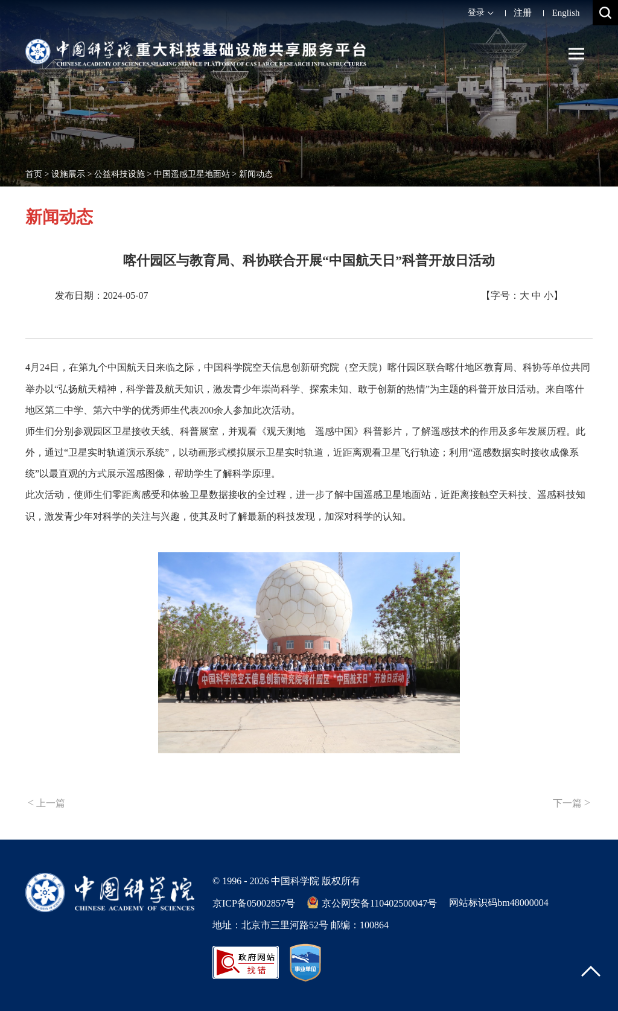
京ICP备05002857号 (253, 903)
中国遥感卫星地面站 (192, 174)
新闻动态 (256, 174)
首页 (33, 174)
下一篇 (571, 803)
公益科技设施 (119, 174)
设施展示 (68, 174)
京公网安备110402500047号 (372, 902)
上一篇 (46, 803)
